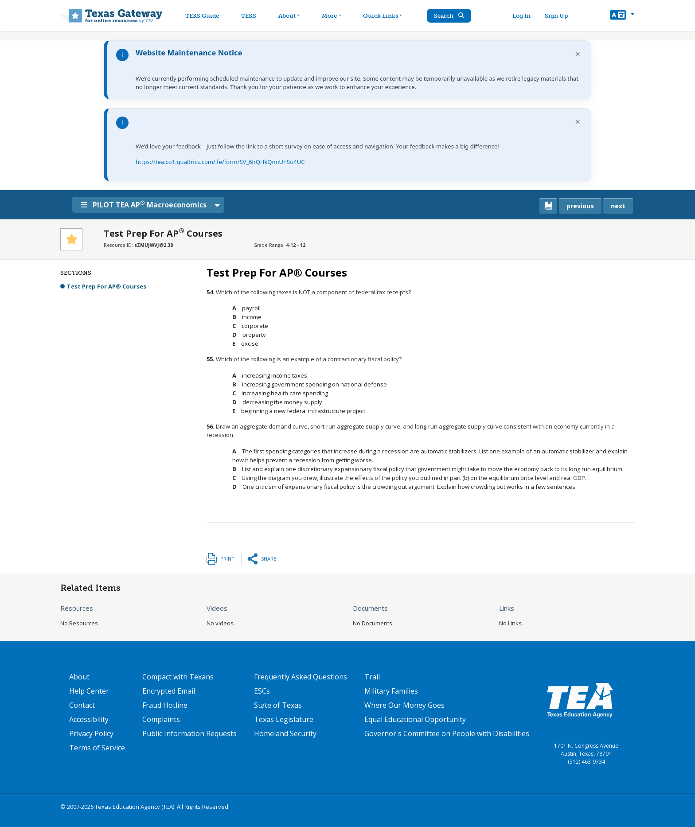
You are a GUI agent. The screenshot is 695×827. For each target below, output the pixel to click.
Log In (523, 15)
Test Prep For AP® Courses (106, 286)
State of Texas (278, 705)
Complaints (161, 719)
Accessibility (89, 719)
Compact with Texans (178, 677)
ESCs (262, 691)
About (79, 677)
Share (268, 558)
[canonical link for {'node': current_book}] (548, 206)
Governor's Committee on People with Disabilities (446, 733)
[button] (622, 16)
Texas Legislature (283, 719)
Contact (82, 705)
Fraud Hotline (164, 705)
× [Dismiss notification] (577, 54)
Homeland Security (285, 733)
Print (227, 558)
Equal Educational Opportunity (415, 719)
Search (452, 15)
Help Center (89, 691)
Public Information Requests (189, 733)
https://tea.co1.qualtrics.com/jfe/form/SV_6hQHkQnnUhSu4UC (220, 162)
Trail (372, 677)
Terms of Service (97, 748)
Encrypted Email (168, 691)
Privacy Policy (91, 733)
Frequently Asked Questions (300, 677)
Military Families (391, 691)
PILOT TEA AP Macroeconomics (146, 204)
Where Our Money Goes (404, 705)
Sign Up (557, 15)
